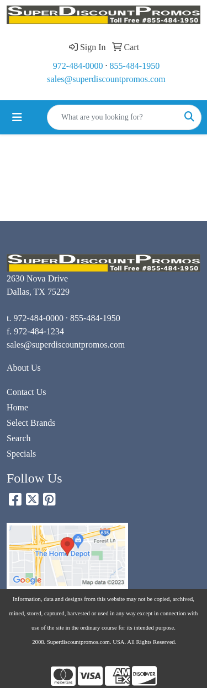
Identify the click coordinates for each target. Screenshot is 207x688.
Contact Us (26, 392)
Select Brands (31, 422)
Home (17, 407)
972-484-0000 (78, 66)
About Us (24, 367)
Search (19, 438)
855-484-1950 (135, 66)
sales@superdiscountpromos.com (106, 79)
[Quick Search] (112, 117)
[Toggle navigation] (17, 117)
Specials (21, 453)
